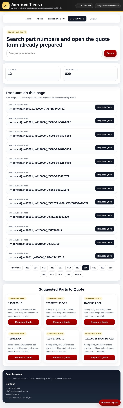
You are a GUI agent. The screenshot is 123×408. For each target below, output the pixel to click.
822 (102, 268)
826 (60, 274)
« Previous (16, 268)
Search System (77, 19)
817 (60, 268)
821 (94, 268)
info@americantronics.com (108, 6)
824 (43, 274)
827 (68, 274)
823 (110, 268)
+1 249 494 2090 (84, 6)
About (40, 19)
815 (44, 268)
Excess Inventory (56, 19)
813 (27, 268)
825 (51, 274)
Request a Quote (23, 322)
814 (35, 268)
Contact (93, 19)
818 (69, 268)
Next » (78, 274)
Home (28, 19)
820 (85, 268)
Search (110, 53)
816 (52, 268)
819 (77, 268)
